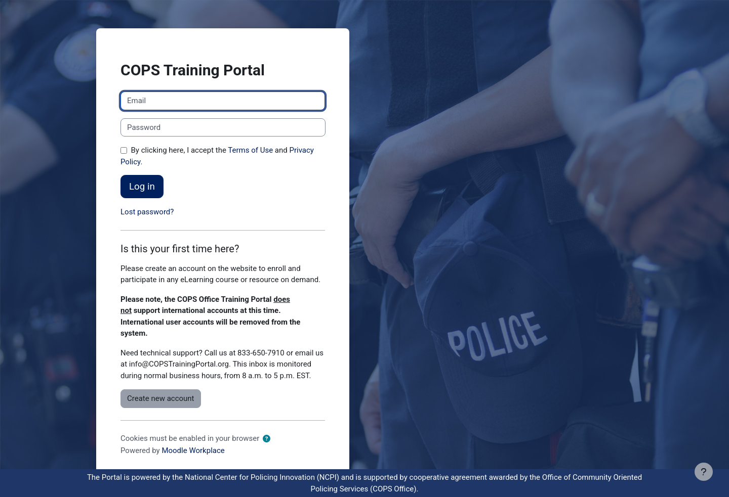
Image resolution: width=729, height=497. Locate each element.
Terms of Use (250, 150)
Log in (142, 186)
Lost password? (147, 211)
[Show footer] (704, 472)
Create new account (160, 398)
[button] (266, 439)
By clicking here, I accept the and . (217, 156)
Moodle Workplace (192, 450)
